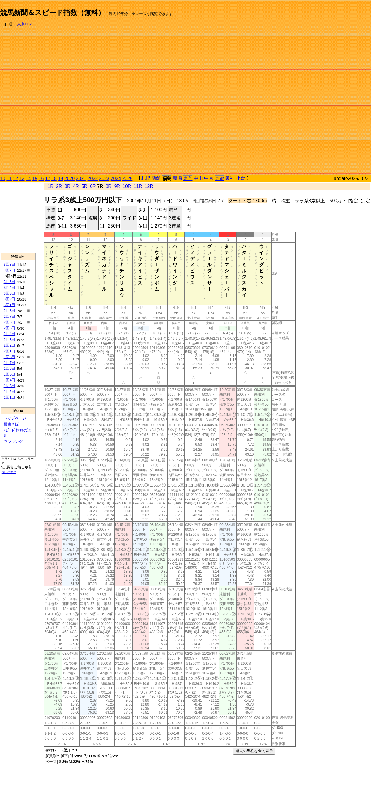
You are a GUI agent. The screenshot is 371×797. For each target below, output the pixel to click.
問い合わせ (9, 472)
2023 (104, 178)
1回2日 (9, 391)
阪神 (230, 178)
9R (117, 186)
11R (138, 186)
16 (41, 178)
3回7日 (9, 270)
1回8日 (9, 357)
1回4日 (9, 380)
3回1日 (9, 305)
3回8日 (9, 264)
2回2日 (9, 345)
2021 (81, 178)
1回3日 (9, 386)
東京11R (24, 24)
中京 (208, 178)
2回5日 (9, 328)
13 (22, 178)
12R (149, 186)
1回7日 (9, 362)
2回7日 (9, 316)
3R (67, 186)
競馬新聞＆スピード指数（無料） (52, 12)
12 (15, 178)
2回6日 (9, 322)
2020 (69, 178)
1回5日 (9, 374)
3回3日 (9, 293)
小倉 (240, 178)
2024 (116, 178)
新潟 (177, 178)
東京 (187, 178)
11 (9, 178)
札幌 (145, 178)
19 (60, 178)
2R (59, 186)
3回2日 (9, 299)
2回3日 (9, 339)
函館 (156, 178)
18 (54, 178)
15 (34, 178)
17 (47, 178)
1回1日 (9, 397)
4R (76, 186)
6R (93, 186)
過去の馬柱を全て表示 (254, 751)
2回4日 (9, 334)
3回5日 (9, 282)
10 (2, 178)
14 (28, 178)
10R (127, 186)
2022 (93, 178)
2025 (127, 178)
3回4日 (9, 287)
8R (108, 186)
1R (50, 186)
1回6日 (9, 368)
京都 (219, 178)
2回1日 (9, 351)
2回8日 (9, 310)
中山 (198, 178)
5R (84, 186)
